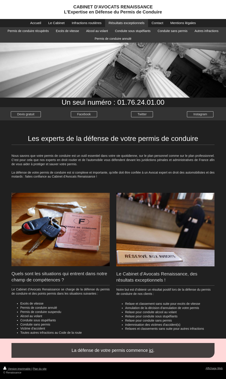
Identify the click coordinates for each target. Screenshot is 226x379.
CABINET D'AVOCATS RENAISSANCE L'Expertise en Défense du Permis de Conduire (113, 9)
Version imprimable (17, 368)
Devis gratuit (25, 114)
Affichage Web (214, 368)
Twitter (142, 114)
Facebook (84, 114)
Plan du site (40, 368)
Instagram (200, 114)
